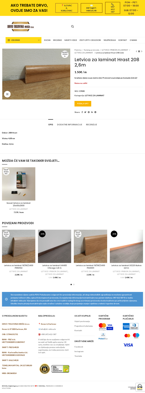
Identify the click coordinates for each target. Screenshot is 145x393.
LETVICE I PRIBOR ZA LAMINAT (115, 50)
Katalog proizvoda (92, 50)
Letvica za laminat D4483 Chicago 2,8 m (54, 266)
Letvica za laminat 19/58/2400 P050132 (18, 266)
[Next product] (141, 51)
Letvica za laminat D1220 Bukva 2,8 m (126, 266)
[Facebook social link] (82, 112)
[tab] (50, 123)
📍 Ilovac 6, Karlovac (66, 8)
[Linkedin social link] (92, 112)
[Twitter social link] (85, 112)
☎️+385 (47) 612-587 (47, 334)
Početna (78, 50)
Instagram (79, 351)
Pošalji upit (83, 104)
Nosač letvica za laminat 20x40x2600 (19, 204)
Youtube (78, 356)
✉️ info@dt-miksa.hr (91, 8)
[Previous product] (136, 51)
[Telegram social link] (95, 112)
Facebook (78, 347)
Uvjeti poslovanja (82, 321)
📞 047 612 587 (112, 8)
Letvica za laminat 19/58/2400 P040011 (90, 266)
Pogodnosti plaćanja (83, 326)
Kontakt (78, 330)
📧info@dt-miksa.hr (47, 329)
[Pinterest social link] (88, 112)
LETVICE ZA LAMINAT (83, 53)
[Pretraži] (72, 26)
